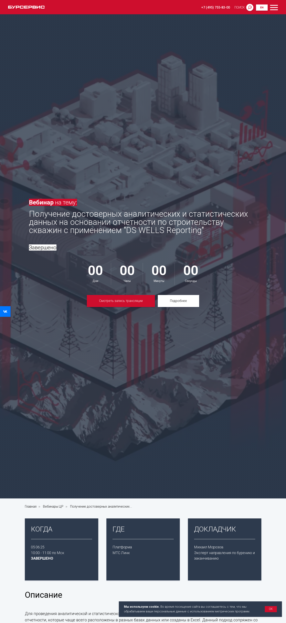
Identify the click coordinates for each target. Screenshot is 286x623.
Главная (30, 506)
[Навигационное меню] (274, 7)
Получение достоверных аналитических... (101, 506)
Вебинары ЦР (53, 506)
